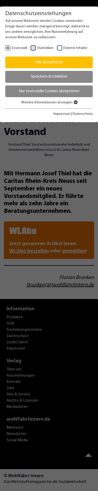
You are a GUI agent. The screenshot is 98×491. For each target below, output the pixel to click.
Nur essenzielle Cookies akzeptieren (49, 91)
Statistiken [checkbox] (45, 48)
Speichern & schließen (49, 76)
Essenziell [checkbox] (19, 48)
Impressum (62, 114)
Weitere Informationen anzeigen (49, 102)
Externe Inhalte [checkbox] (75, 48)
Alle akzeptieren (49, 62)
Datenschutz (83, 114)
